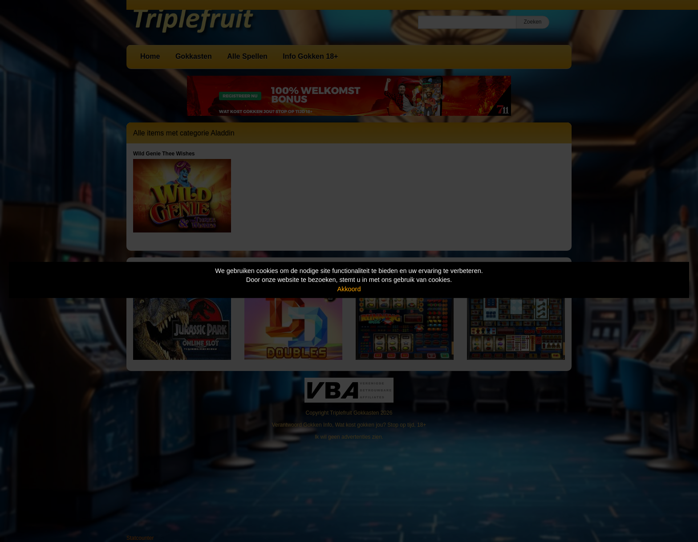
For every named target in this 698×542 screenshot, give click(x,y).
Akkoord (349, 289)
